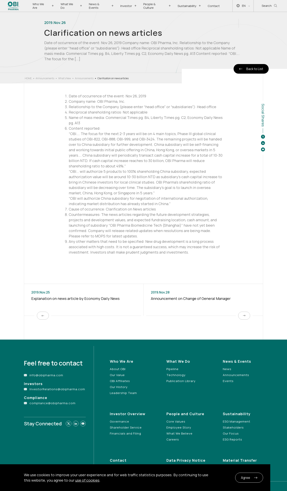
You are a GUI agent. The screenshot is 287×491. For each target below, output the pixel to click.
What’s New (64, 78)
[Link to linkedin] (76, 423)
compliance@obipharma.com (52, 403)
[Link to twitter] (68, 423)
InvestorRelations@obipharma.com (57, 389)
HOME (28, 78)
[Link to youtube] (83, 423)
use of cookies (87, 480)
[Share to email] (263, 149)
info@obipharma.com (46, 375)
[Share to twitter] (263, 137)
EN (243, 6)
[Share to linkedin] (263, 143)
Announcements (45, 78)
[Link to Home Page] (13, 6)
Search (269, 6)
